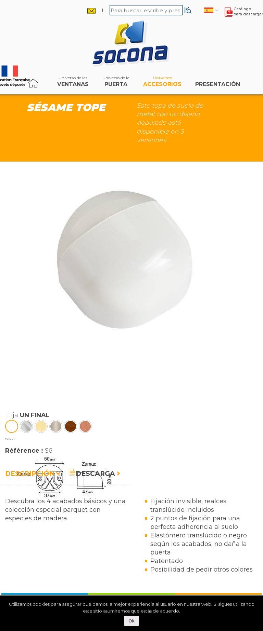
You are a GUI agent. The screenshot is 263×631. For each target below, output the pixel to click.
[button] (188, 10)
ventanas (73, 83)
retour (10, 438)
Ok (131, 620)
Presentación (217, 83)
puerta (115, 83)
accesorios (162, 83)
